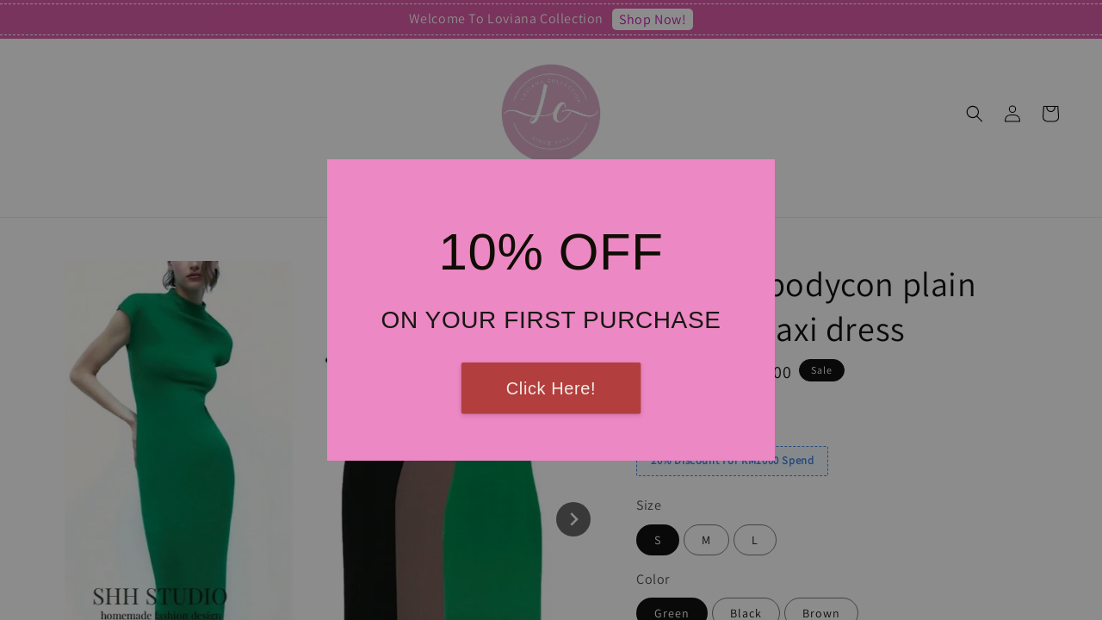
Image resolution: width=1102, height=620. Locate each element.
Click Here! (551, 388)
